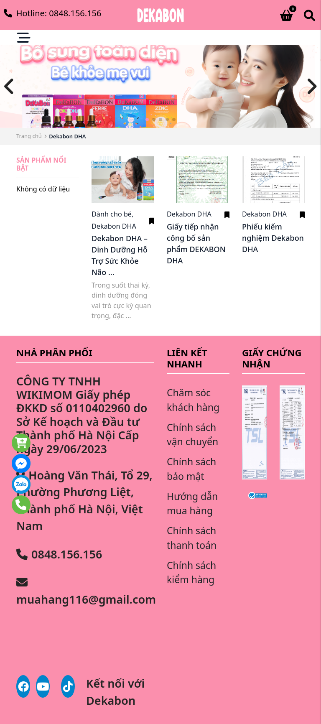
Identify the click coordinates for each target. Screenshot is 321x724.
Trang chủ (29, 136)
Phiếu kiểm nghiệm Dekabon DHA (273, 238)
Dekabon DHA (114, 226)
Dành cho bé (113, 214)
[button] (147, 119)
